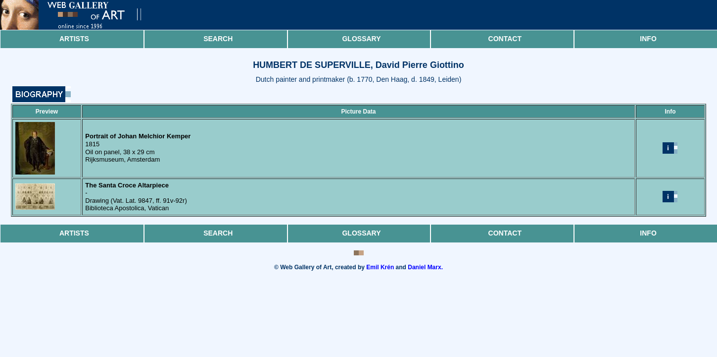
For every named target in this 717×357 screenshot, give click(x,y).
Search (218, 39)
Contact (505, 39)
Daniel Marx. (425, 267)
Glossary (361, 39)
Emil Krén (380, 267)
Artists (74, 39)
